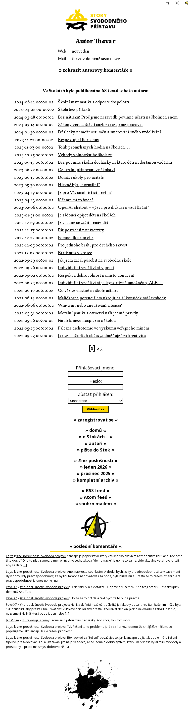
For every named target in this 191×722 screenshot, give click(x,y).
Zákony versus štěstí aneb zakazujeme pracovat (100, 124)
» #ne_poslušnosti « (95, 460)
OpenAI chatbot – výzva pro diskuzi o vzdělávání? (103, 207)
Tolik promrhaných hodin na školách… (94, 147)
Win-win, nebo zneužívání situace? (90, 305)
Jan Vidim (12, 620)
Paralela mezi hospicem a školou (87, 320)
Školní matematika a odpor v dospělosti (93, 102)
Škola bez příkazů (74, 109)
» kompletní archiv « (95, 480)
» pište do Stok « (95, 450)
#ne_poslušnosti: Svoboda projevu (41, 556)
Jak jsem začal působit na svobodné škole (94, 260)
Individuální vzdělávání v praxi (86, 267)
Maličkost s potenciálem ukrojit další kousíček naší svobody (112, 298)
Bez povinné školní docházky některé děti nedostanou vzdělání (115, 162)
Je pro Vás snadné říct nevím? (85, 192)
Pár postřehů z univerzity (81, 230)
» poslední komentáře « (95, 546)
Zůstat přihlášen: (95, 394)
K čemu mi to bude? (76, 200)
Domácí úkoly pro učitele (81, 177)
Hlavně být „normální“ (79, 184)
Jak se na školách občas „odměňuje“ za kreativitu (102, 335)
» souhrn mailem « (95, 504)
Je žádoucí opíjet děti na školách (87, 215)
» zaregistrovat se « (96, 420)
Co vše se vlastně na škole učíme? (88, 290)
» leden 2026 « (95, 467)
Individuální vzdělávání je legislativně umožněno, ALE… (110, 282)
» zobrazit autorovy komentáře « (95, 70)
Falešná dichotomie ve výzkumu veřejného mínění (103, 328)
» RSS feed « (95, 490)
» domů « (95, 430)
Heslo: (96, 381)
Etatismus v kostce (75, 252)
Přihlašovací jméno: (95, 368)
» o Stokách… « (95, 437)
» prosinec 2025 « (95, 473)
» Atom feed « (95, 497)
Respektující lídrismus (78, 139)
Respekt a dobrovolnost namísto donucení (96, 275)
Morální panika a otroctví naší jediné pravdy (98, 313)
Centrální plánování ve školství (86, 169)
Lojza (9, 556)
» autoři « (95, 443)
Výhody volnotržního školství (85, 154)
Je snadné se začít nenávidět (83, 222)
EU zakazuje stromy (35, 620)
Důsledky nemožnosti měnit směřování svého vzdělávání (109, 132)
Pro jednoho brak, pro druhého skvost (92, 245)
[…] (25, 565)
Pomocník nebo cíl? (76, 237)
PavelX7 (11, 587)
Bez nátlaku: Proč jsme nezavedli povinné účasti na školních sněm (118, 117)
